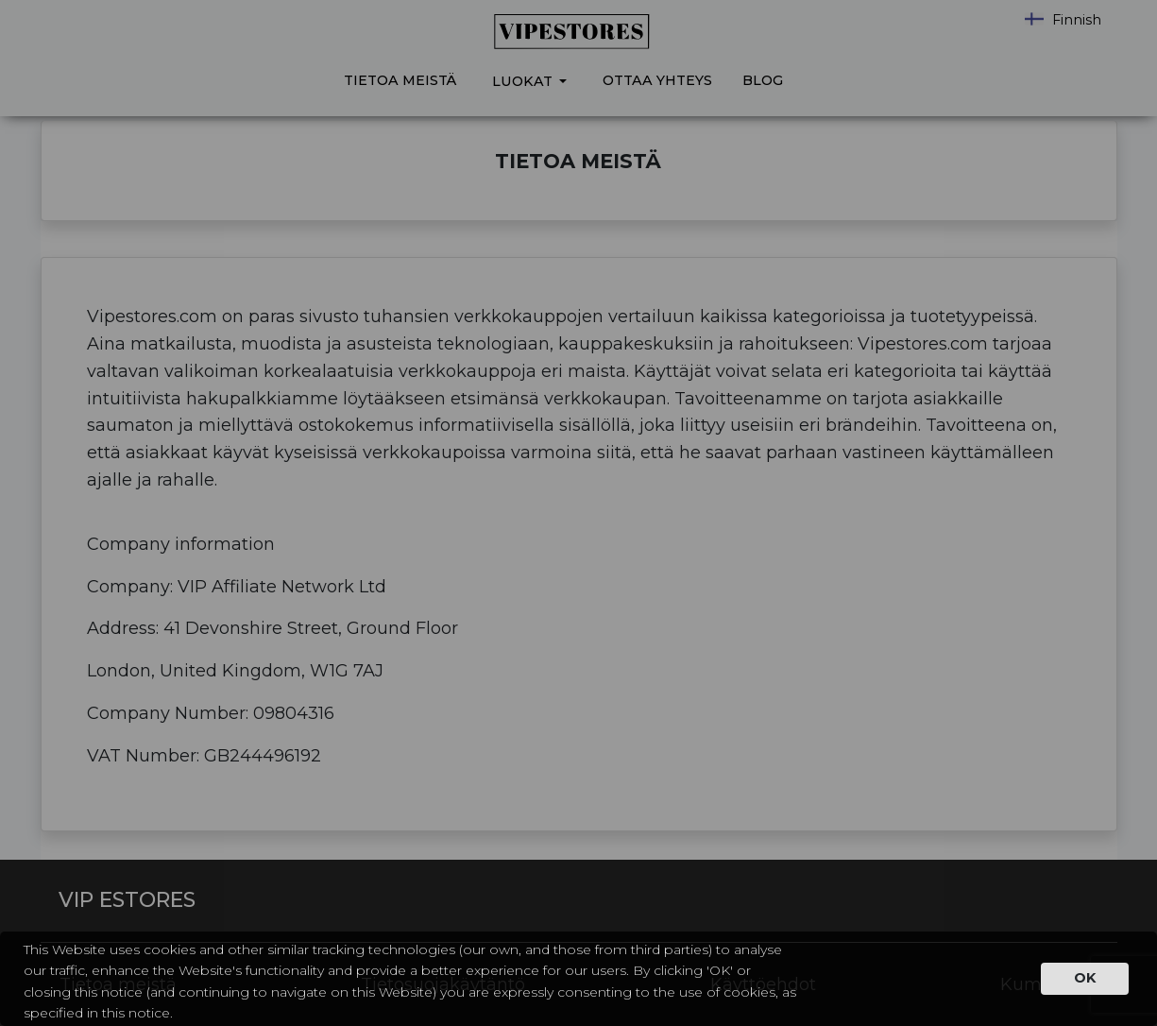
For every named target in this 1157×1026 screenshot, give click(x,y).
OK (1085, 977)
